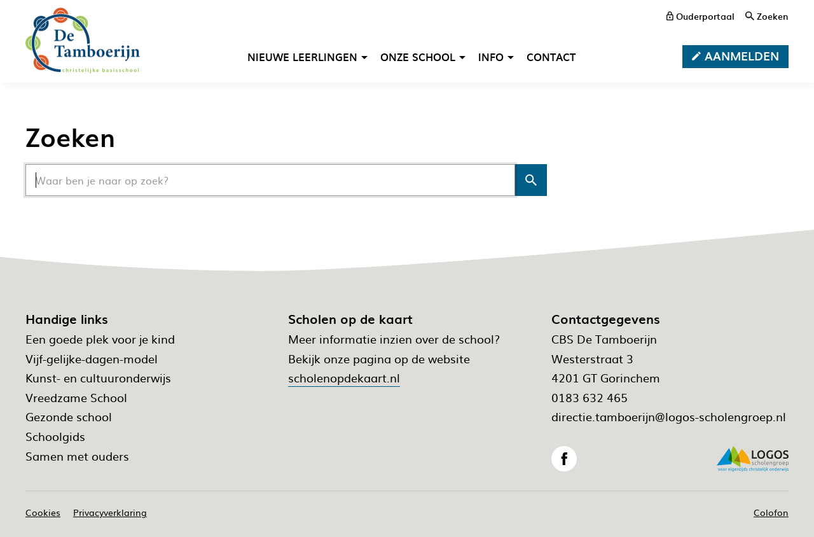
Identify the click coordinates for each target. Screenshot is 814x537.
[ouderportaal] (700, 16)
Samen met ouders (77, 455)
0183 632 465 (589, 397)
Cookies (42, 512)
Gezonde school (68, 416)
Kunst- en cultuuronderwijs (98, 377)
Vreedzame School (76, 397)
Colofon (771, 512)
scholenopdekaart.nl (344, 377)
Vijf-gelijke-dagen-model (91, 358)
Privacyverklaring (110, 512)
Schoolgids (55, 436)
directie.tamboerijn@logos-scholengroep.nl (668, 416)
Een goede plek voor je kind (100, 338)
